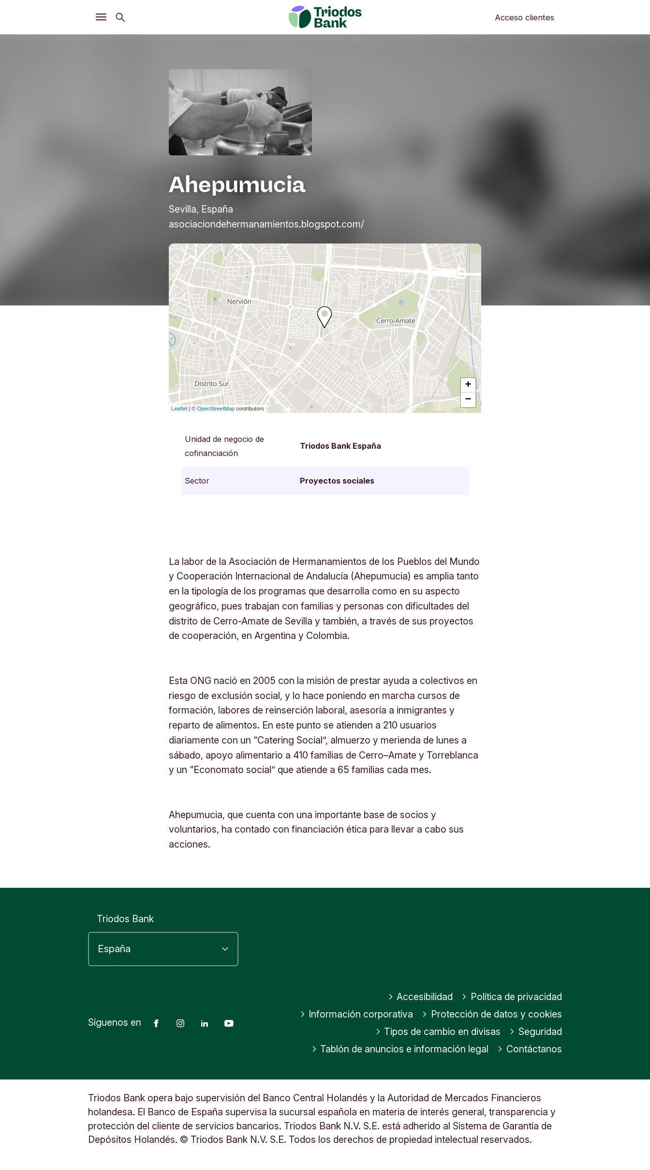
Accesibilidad (420, 997)
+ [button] (468, 385)
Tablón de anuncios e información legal (400, 1049)
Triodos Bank (125, 919)
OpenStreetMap (216, 408)
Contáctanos (529, 1049)
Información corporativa (357, 1014)
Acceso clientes (524, 17)
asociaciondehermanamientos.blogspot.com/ (266, 224)
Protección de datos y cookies (492, 1014)
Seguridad (535, 1031)
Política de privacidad (511, 997)
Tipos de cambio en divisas (438, 1031)
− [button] (468, 400)
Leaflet (179, 408)
